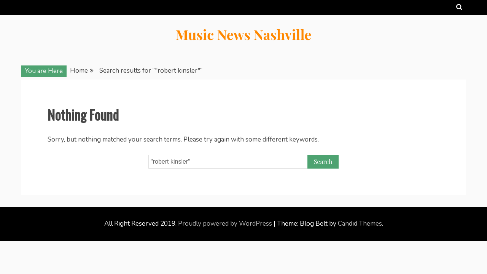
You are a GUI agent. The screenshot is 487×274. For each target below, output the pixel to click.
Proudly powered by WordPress (226, 223)
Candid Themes (360, 223)
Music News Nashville (243, 34)
